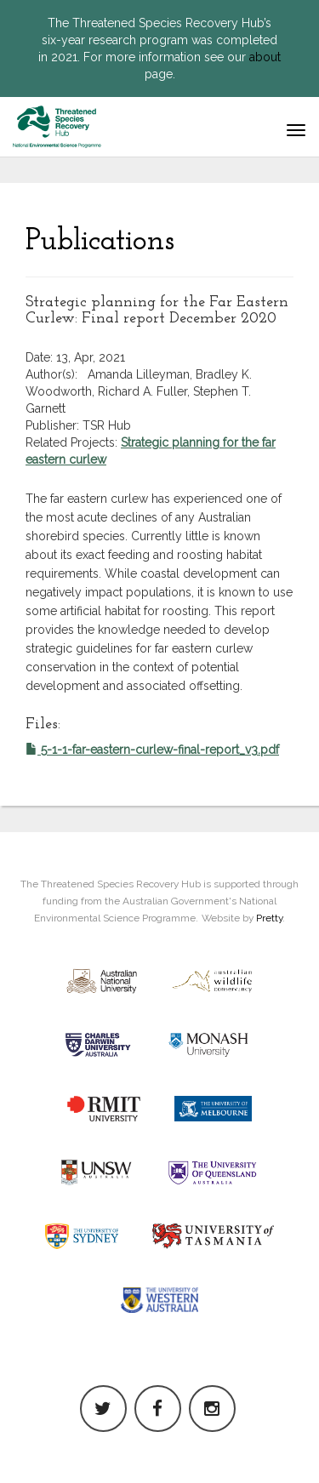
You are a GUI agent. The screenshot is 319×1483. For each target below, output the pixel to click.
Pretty (269, 918)
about (265, 57)
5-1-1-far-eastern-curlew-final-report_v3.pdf (152, 749)
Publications (100, 241)
